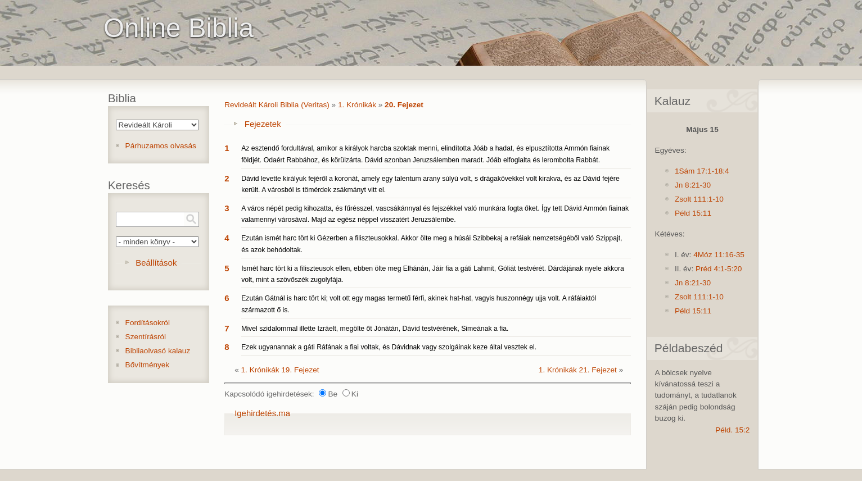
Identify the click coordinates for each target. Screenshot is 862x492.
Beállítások (156, 262)
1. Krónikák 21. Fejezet (578, 370)
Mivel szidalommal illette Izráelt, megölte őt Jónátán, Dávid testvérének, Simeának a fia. (374, 328)
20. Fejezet (404, 105)
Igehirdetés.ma (262, 413)
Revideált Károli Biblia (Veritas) (277, 105)
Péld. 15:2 (732, 430)
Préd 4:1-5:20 (719, 269)
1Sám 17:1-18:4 (702, 171)
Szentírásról (145, 336)
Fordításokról (147, 322)
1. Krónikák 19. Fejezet (280, 370)
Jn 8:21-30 (693, 185)
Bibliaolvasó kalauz (158, 351)
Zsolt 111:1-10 (699, 199)
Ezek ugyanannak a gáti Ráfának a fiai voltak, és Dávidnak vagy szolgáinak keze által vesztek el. (388, 347)
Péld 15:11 (693, 213)
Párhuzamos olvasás (160, 146)
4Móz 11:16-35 (718, 254)
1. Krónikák (357, 105)
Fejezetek (263, 124)
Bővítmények (147, 365)
